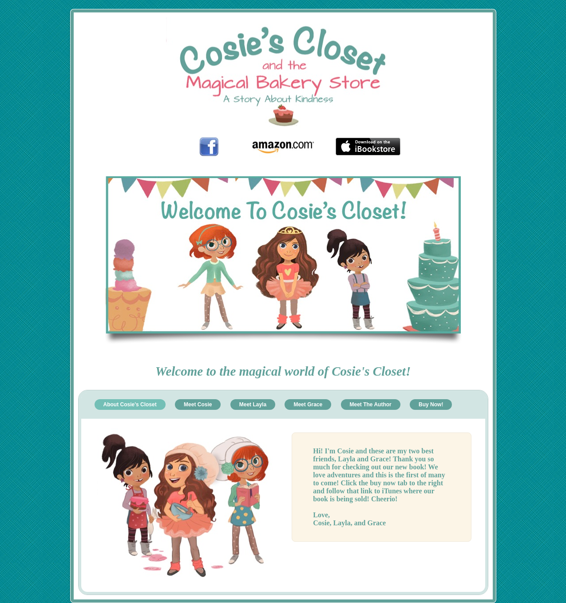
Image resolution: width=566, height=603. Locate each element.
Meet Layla (252, 404)
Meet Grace (307, 404)
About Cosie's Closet (130, 404)
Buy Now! (431, 404)
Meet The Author (371, 404)
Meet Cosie (198, 404)
